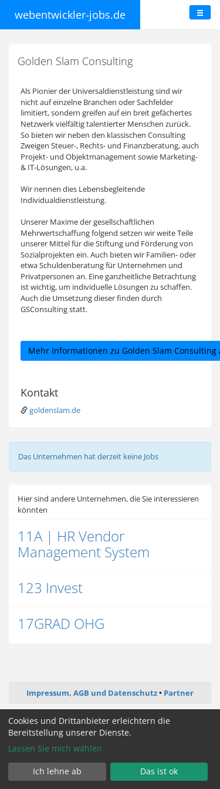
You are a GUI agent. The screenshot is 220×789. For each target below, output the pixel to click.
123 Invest (50, 587)
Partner (179, 693)
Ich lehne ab (57, 771)
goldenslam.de (54, 410)
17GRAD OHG (61, 623)
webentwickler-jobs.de (70, 15)
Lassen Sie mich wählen (55, 748)
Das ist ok (159, 771)
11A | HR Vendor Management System (84, 543)
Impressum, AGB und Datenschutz (91, 693)
